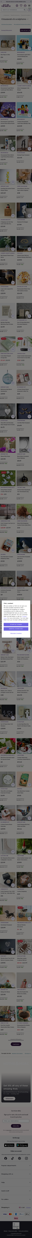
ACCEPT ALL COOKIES (16, 624)
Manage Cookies (16, 633)
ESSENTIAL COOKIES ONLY (16, 628)
